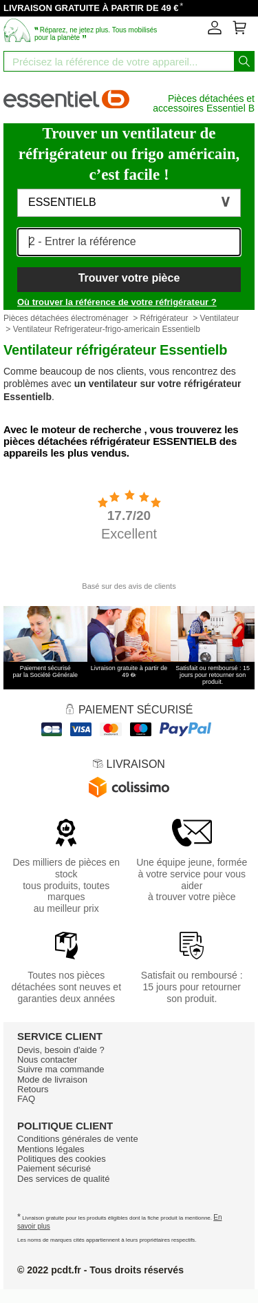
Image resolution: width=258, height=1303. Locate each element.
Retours (33, 1089)
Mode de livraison (52, 1079)
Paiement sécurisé (54, 1168)
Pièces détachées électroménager (65, 318)
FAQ (26, 1099)
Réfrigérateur (164, 318)
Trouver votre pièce (129, 278)
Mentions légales (51, 1149)
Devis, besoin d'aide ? (61, 1050)
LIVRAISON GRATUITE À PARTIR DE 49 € (91, 8)
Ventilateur (219, 318)
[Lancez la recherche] (244, 61)
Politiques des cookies (61, 1159)
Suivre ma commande (60, 1069)
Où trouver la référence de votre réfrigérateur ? (117, 302)
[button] (129, 203)
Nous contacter (47, 1059)
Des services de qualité (63, 1179)
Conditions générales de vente (77, 1139)
